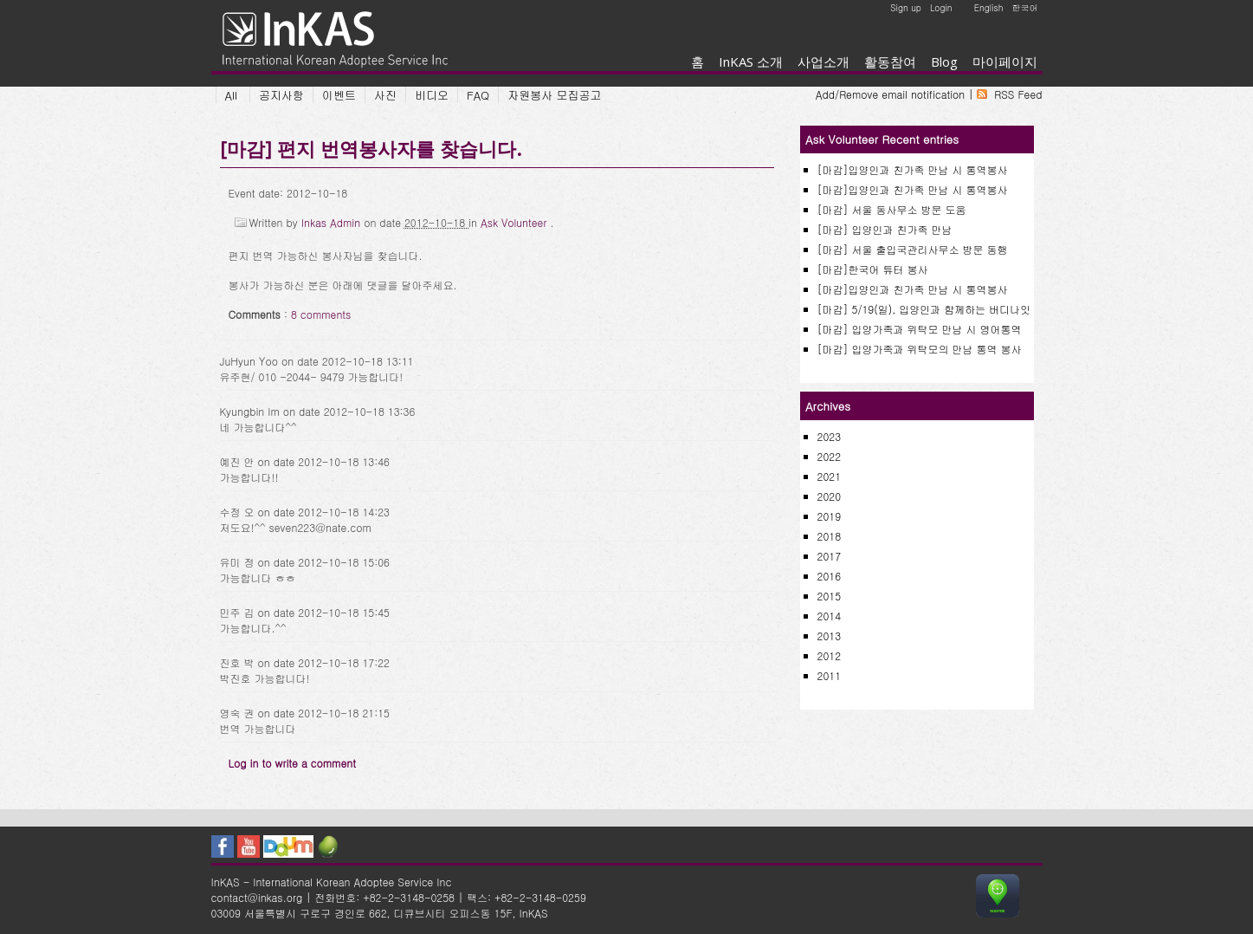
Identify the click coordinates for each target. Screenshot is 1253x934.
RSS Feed (1018, 94)
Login (941, 8)
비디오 (432, 95)
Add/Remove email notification (890, 94)
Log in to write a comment (292, 763)
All (231, 95)
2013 (829, 635)
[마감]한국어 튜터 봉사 (872, 269)
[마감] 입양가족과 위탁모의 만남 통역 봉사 (919, 348)
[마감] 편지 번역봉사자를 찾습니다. (370, 148)
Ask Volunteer (515, 222)
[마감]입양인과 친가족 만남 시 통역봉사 (912, 169)
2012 (829, 655)
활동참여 (890, 61)
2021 (829, 476)
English (989, 8)
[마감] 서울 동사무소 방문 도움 (891, 209)
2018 (829, 536)
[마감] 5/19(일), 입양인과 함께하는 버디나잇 (924, 309)
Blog (944, 61)
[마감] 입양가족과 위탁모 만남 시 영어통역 (919, 328)
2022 (829, 456)
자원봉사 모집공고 (554, 95)
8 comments (321, 314)
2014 (829, 615)
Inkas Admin (332, 222)
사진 (385, 95)
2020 (829, 496)
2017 (829, 555)
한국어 (1025, 8)
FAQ (478, 95)
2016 (829, 575)
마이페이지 (1004, 61)
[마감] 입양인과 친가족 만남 (885, 229)
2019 (829, 516)
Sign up (905, 8)
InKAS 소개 (751, 61)
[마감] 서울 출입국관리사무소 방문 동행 (912, 249)
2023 (829, 436)
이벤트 (339, 95)
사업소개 (823, 61)
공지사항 (281, 95)
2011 (829, 675)
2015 (829, 595)
